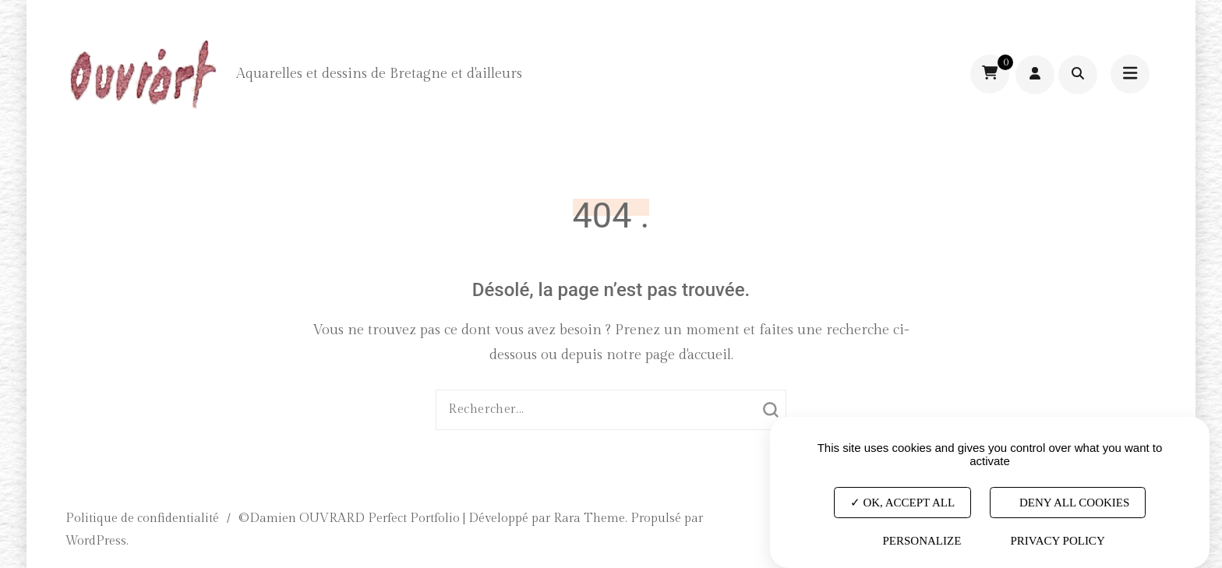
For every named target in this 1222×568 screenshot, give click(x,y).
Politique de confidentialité (142, 518)
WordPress (95, 541)
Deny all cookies (1067, 502)
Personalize (921, 540)
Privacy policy (1057, 540)
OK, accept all (902, 502)
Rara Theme (589, 518)
